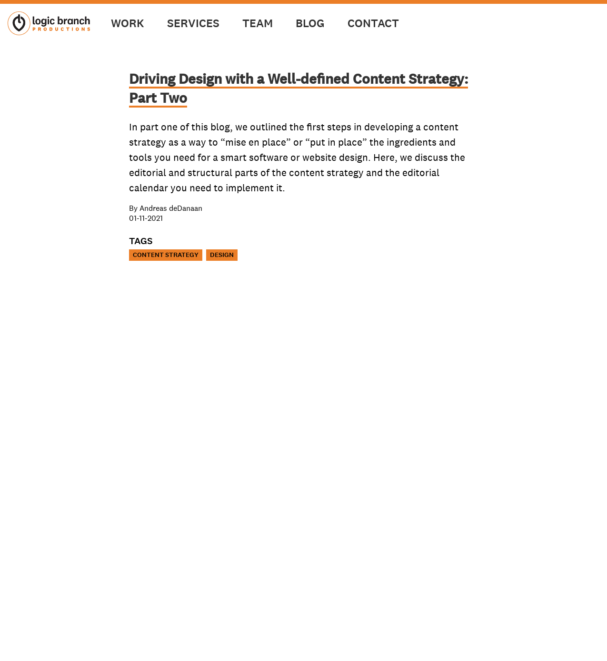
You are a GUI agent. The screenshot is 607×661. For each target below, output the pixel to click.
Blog (310, 23)
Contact (373, 23)
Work (127, 23)
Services (193, 23)
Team (257, 23)
